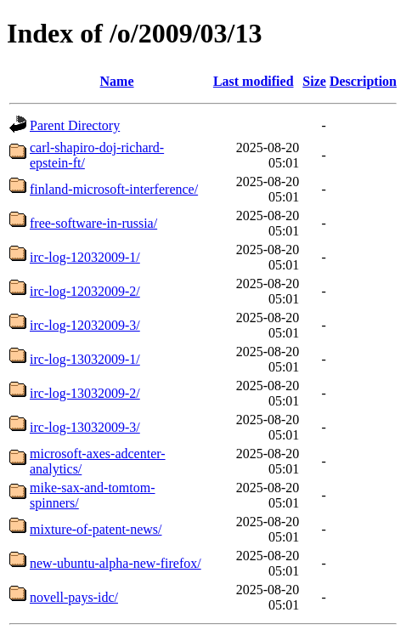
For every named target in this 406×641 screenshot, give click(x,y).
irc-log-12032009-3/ (85, 325)
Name (117, 81)
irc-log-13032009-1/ (85, 359)
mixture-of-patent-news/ (96, 529)
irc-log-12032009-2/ (85, 291)
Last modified (253, 81)
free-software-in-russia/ (93, 223)
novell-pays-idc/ (74, 597)
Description (363, 81)
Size (314, 81)
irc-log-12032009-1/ (85, 257)
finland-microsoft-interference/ (114, 189)
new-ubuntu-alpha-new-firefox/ (115, 563)
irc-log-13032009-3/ (85, 427)
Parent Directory (75, 125)
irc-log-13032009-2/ (85, 393)
